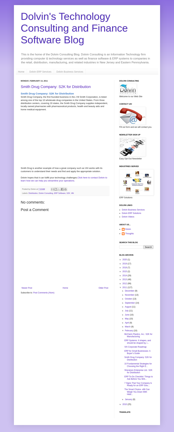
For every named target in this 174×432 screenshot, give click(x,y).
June (127, 315)
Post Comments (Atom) (43, 293)
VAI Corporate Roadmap (135, 347)
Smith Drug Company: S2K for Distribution (56, 87)
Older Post (103, 288)
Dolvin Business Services (69, 71)
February (129, 330)
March (128, 326)
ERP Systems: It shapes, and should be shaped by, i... (137, 341)
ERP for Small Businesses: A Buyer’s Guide (137, 352)
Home (21, 71)
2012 (125, 283)
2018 (125, 267)
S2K (68, 193)
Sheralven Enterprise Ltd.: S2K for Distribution (138, 371)
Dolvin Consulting (46, 193)
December (130, 291)
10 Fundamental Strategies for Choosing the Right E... (138, 365)
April (127, 323)
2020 (125, 259)
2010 (125, 404)
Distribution (33, 193)
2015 (125, 271)
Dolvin (128, 229)
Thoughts (129, 233)
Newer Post (27, 288)
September (130, 303)
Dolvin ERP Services (40, 71)
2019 (125, 263)
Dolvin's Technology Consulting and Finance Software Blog (74, 28)
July (127, 311)
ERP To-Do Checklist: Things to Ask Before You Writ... (138, 377)
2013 (125, 279)
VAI (72, 193)
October (129, 299)
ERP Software (60, 193)
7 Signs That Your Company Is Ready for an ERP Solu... (138, 384)
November (130, 295)
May (127, 319)
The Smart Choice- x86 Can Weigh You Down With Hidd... (137, 391)
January (129, 399)
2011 (125, 287)
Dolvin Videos (128, 217)
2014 (125, 275)
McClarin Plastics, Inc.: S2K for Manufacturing (138, 335)
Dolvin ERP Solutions (131, 213)
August (128, 307)
